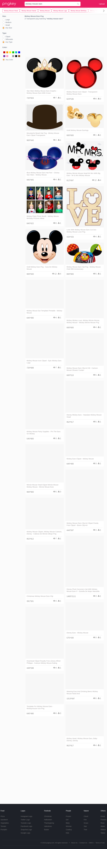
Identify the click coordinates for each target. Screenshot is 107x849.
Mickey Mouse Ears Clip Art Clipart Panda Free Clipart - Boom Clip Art (82, 524)
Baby (68, 823)
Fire (85, 820)
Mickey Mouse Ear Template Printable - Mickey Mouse (44, 312)
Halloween (48, 820)
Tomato (3, 826)
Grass (86, 823)
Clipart (7, 37)
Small (7, 25)
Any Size (8, 28)
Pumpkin (4, 830)
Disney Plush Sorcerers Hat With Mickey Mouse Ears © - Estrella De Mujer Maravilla (83, 590)
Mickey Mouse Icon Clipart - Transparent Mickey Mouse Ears (82, 93)
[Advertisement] (65, 39)
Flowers (103, 820)
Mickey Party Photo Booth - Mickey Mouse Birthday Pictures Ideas (43, 217)
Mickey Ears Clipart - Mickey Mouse (80, 459)
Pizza (3, 816)
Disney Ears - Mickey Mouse (77, 633)
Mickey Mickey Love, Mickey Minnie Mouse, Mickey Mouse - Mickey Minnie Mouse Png (83, 321)
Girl (67, 820)
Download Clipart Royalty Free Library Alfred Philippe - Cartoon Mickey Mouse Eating (43, 662)
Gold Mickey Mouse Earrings (77, 130)
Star (85, 826)
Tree (85, 830)
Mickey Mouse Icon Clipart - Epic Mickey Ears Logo (44, 362)
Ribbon (103, 830)
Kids (67, 833)
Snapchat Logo (26, 830)
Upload (102, 4)
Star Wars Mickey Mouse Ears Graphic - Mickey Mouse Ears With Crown (42, 92)
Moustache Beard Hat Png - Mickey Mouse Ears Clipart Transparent (43, 134)
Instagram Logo (26, 816)
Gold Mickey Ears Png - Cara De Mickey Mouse (42, 268)
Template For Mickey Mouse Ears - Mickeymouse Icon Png (40, 707)
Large (7, 20)
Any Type (8, 42)
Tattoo (103, 833)
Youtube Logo (26, 823)
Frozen (68, 816)
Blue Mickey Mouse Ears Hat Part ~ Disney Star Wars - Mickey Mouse (43, 174)
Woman (69, 826)
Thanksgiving (49, 823)
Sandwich (4, 820)
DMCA (91, 843)
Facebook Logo (26, 826)
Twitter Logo (25, 820)
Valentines (48, 826)
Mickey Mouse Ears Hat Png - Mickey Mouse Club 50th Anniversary (84, 268)
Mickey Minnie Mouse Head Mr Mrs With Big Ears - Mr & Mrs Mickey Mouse (83, 174)
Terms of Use (100, 843)
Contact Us (83, 843)
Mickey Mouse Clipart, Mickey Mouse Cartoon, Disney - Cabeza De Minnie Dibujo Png (44, 533)
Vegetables (5, 823)
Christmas (48, 816)
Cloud (86, 816)
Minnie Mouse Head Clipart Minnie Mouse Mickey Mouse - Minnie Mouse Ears (42, 486)
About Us (74, 843)
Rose (103, 823)
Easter (46, 830)
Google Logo (25, 833)
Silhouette (9, 39)
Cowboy (69, 830)
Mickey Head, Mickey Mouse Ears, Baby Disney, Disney (82, 740)
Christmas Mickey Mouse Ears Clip (40, 596)
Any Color (9, 59)
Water (103, 826)
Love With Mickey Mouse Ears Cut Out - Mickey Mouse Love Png (82, 231)
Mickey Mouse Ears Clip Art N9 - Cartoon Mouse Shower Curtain (82, 369)
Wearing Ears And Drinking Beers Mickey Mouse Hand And (82, 693)
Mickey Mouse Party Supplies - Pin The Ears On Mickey (43, 433)
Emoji (103, 816)
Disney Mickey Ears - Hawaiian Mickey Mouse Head (84, 416)
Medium (8, 22)
